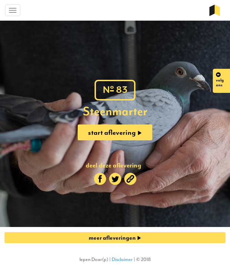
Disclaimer (122, 259)
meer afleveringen (115, 237)
